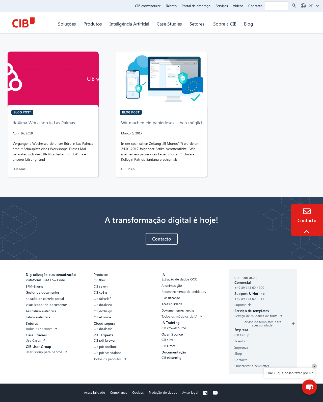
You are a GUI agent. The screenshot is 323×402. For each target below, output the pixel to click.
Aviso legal (190, 392)
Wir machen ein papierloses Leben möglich (162, 123)
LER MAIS (20, 169)
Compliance (118, 392)
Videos (238, 5)
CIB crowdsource (148, 5)
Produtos (93, 23)
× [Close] (314, 366)
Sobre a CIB (224, 23)
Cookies (138, 392)
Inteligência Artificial (129, 23)
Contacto (255, 5)
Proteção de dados (163, 392)
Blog (248, 23)
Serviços (222, 5)
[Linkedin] (205, 392)
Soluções (67, 23)
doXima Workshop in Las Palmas (44, 123)
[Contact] (307, 211)
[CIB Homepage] (23, 22)
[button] (309, 386)
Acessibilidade (94, 392)
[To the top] (307, 231)
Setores (198, 23)
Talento (171, 5)
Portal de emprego (196, 5)
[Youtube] (215, 392)
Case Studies (169, 23)
